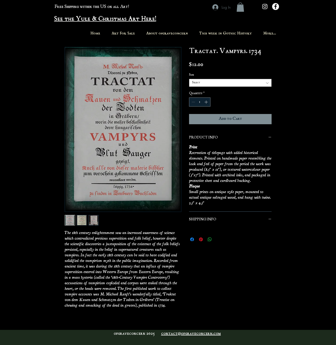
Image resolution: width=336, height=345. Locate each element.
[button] (240, 7)
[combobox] (230, 83)
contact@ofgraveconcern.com (191, 334)
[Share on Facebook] (192, 239)
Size (191, 75)
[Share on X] (218, 239)
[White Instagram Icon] (264, 6)
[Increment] (206, 102)
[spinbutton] (199, 102)
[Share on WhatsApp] (210, 239)
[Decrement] (193, 102)
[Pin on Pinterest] (201, 239)
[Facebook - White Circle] (275, 6)
